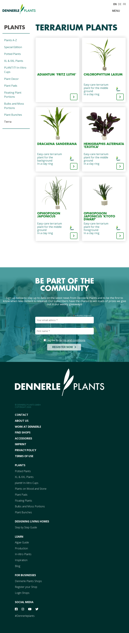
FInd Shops (22, 432)
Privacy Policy (25, 450)
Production (21, 548)
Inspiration (21, 560)
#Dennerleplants (25, 616)
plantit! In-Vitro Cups (26, 483)
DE (119, 4)
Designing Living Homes (32, 521)
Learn (19, 536)
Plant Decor (11, 79)
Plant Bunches (13, 115)
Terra (7, 121)
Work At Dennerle (28, 427)
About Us (21, 421)
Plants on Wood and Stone (30, 488)
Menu (116, 10)
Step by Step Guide (26, 527)
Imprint (20, 444)
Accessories (23, 438)
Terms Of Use (24, 456)
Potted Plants (12, 54)
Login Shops (22, 593)
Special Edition (13, 47)
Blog (17, 566)
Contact (21, 415)
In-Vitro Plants (23, 554)
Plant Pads (10, 85)
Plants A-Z (10, 40)
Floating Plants (23, 500)
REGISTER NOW (64, 347)
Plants (14, 27)
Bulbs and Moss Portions (30, 506)
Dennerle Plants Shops (28, 581)
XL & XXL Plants (13, 61)
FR (124, 4)
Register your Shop (26, 587)
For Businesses (25, 575)
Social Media (24, 602)
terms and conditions (72, 340)
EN (115, 4)
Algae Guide (22, 542)
